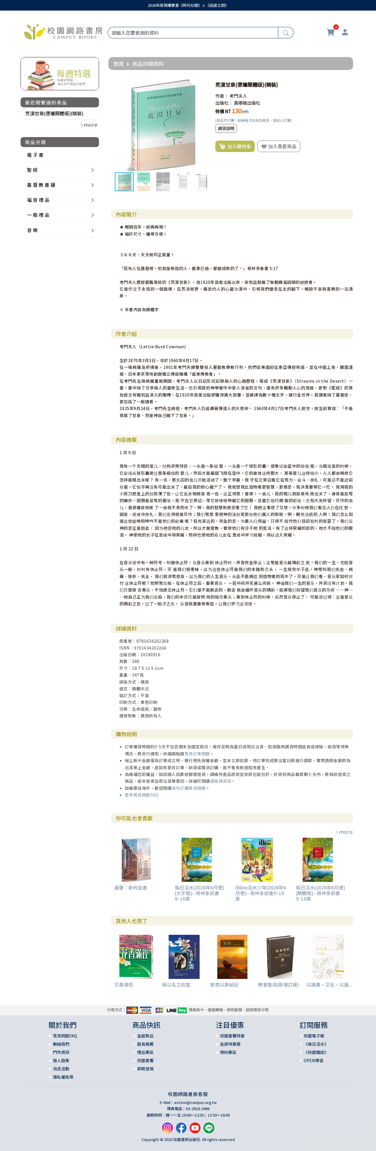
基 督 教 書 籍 (41, 184)
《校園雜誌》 (316, 1052)
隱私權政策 (63, 1077)
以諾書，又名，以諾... (329, 984)
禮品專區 (145, 1052)
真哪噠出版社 (247, 103)
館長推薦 (145, 1044)
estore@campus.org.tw (195, 1102)
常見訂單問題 (197, 754)
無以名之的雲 (176, 984)
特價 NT (223, 111)
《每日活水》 (316, 1044)
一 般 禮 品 (38, 214)
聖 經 (32, 169)
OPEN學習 (313, 1060)
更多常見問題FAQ (142, 795)
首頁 (118, 63)
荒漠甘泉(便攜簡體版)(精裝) (54, 113)
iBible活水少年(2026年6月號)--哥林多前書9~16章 (260, 893)
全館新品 (145, 1036)
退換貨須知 (220, 781)
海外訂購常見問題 (189, 788)
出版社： (224, 103)
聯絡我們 (61, 1044)
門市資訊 (61, 1052)
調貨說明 (226, 128)
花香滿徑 (123, 984)
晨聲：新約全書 (130, 887)
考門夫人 (238, 96)
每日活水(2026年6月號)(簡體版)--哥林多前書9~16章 (320, 893)
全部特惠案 (230, 1044)
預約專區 (228, 1052)
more (344, 831)
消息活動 (61, 1069)
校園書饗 (145, 1060)
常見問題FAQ (65, 1036)
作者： (222, 96)
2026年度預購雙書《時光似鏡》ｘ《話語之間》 (188, 5)
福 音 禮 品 (38, 199)
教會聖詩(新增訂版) (278, 984)
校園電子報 (314, 1036)
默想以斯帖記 (224, 984)
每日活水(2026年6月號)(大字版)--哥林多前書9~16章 (199, 893)
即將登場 (145, 1069)
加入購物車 (235, 146)
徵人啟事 (61, 1060)
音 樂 (32, 230)
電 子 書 (35, 154)
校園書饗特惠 (232, 1036)
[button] (202, 84)
